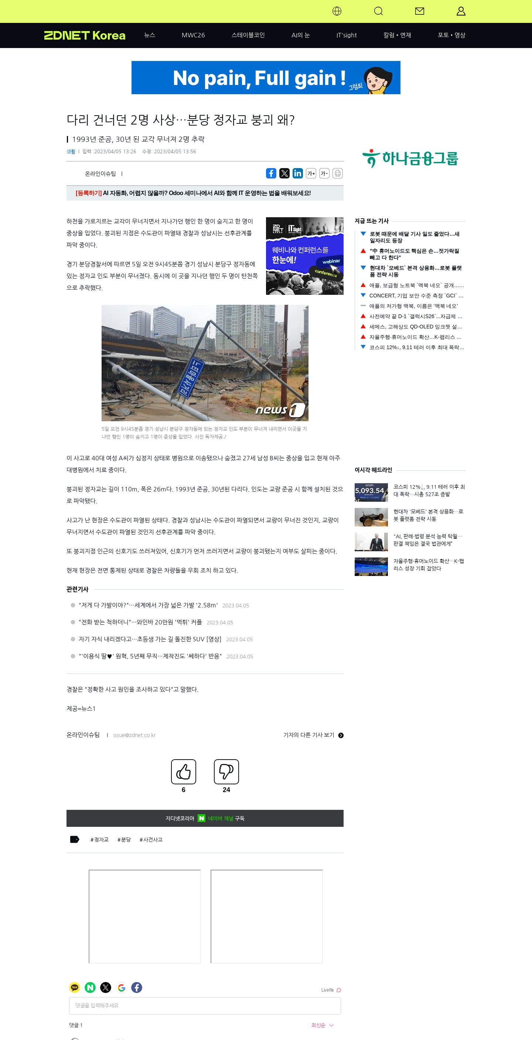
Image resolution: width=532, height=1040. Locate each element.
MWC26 (193, 35)
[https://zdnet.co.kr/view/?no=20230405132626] (271, 173)
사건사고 (153, 839)
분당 (126, 839)
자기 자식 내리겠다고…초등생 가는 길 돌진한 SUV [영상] (150, 639)
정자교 (101, 839)
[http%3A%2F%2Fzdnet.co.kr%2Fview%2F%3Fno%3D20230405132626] (298, 173)
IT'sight (347, 35)
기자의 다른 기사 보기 (313, 735)
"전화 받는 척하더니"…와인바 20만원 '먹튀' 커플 (140, 622)
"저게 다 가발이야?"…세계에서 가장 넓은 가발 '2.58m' (148, 605)
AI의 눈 (300, 35)
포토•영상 (452, 35)
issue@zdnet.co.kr (134, 735)
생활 (70, 151)
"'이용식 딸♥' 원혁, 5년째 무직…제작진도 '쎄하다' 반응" (150, 656)
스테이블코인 (248, 35)
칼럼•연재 (397, 35)
